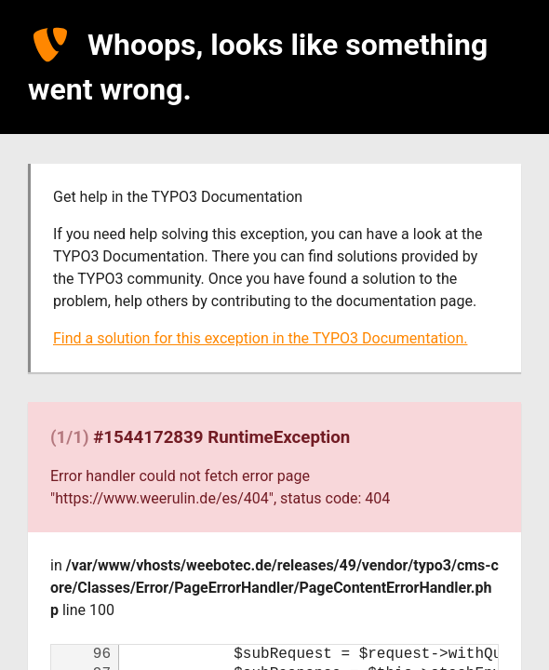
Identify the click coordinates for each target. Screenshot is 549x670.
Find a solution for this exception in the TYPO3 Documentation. (260, 338)
